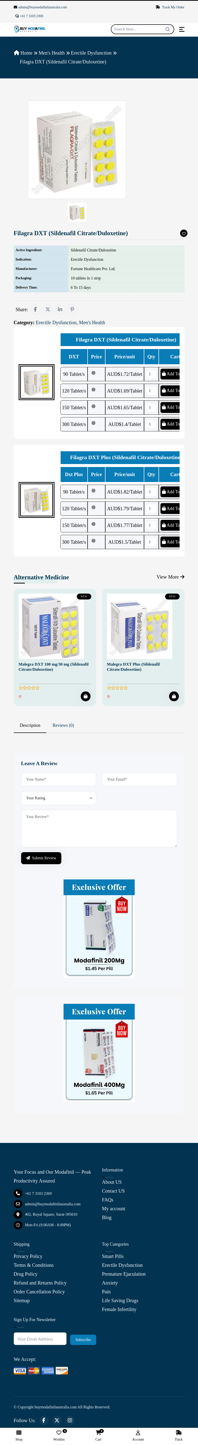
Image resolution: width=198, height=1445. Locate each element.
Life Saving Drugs (120, 1300)
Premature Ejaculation (124, 1274)
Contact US (113, 1191)
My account (113, 1208)
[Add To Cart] (86, 696)
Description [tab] (30, 725)
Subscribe (83, 1340)
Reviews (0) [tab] (63, 725)
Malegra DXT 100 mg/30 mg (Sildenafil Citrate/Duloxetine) (54, 666)
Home (23, 53)
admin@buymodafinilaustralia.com (40, 7)
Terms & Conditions (34, 1265)
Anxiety (110, 1282)
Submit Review (41, 858)
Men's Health (52, 53)
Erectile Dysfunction (91, 53)
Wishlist (59, 1435)
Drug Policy (26, 1274)
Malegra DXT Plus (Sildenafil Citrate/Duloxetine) (133, 666)
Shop (19, 1435)
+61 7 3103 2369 (29, 16)
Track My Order (170, 7)
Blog (107, 1217)
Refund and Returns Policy (40, 1282)
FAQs (107, 1199)
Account (138, 1435)
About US (112, 1182)
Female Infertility (119, 1309)
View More (170, 577)
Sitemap (22, 1300)
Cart (98, 1435)
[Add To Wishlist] (183, 233)
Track (179, 1435)
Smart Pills (113, 1256)
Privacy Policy (28, 1256)
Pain (106, 1291)
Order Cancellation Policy (39, 1291)
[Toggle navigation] (182, 29)
